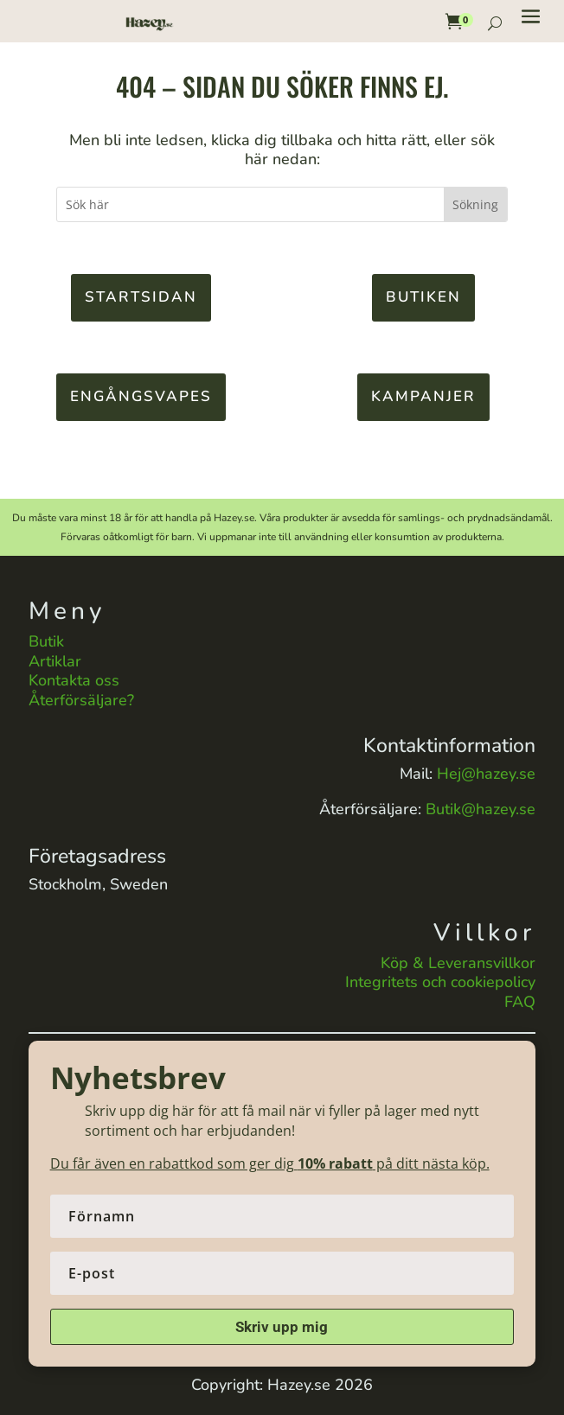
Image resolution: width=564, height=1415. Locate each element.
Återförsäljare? (81, 700)
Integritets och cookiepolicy (440, 982)
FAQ (519, 1001)
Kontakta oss (74, 680)
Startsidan (141, 297)
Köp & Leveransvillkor (458, 963)
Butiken (423, 297)
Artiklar (55, 661)
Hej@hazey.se (486, 773)
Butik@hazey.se (480, 809)
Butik (46, 641)
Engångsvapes (141, 396)
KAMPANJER (423, 396)
